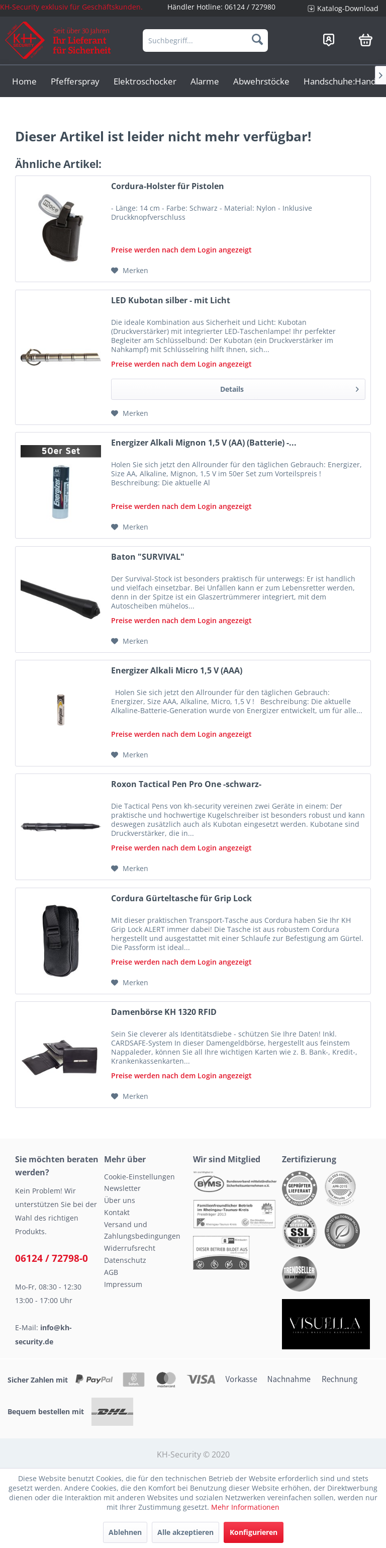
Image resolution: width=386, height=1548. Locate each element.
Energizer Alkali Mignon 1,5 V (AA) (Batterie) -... (204, 443)
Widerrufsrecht (129, 1248)
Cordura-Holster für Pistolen (167, 186)
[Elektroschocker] (145, 81)
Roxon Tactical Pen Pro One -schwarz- (186, 784)
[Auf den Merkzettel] (129, 271)
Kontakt (117, 1212)
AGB (111, 1272)
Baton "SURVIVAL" (147, 557)
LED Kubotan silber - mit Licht (170, 300)
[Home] (24, 81)
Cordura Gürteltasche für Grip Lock (181, 898)
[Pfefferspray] (75, 81)
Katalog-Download (347, 8)
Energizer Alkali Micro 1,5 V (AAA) (176, 670)
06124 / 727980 (250, 7)
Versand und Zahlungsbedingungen (142, 1230)
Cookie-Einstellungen (139, 1176)
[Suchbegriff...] (205, 40)
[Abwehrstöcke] (261, 81)
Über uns (119, 1200)
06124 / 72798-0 (51, 1258)
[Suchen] (257, 39)
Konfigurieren (253, 1532)
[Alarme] (204, 81)
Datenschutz (125, 1260)
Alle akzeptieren (185, 1532)
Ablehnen (125, 1532)
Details (289, 387)
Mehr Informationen (245, 1507)
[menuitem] (343, 8)
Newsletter (122, 1188)
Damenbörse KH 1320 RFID (164, 1012)
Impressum (123, 1284)
